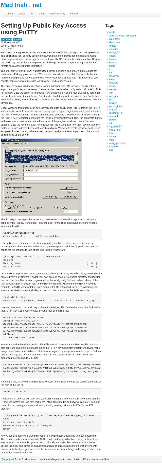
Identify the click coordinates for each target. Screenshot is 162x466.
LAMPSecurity (57, 13)
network (17, 39)
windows (113, 146)
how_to (113, 62)
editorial (113, 49)
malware (113, 82)
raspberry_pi (115, 113)
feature (113, 59)
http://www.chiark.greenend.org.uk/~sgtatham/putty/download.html (64, 111)
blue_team (114, 39)
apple (112, 32)
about (10, 13)
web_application (117, 143)
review (112, 119)
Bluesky (74, 13)
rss (32, 13)
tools (111, 133)
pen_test (113, 96)
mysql (112, 86)
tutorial (112, 136)
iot (110, 72)
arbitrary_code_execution (122, 35)
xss (111, 150)
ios (110, 69)
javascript (114, 76)
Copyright (7, 459)
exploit (112, 55)
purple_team (115, 106)
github (42, 13)
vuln (111, 139)
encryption (7, 39)
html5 (112, 66)
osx (111, 92)
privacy (113, 103)
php (111, 99)
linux (111, 79)
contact (21, 13)
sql (110, 123)
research (113, 116)
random (113, 109)
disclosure (114, 42)
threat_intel (115, 129)
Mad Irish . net (21, 5)
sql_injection (115, 126)
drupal (112, 45)
